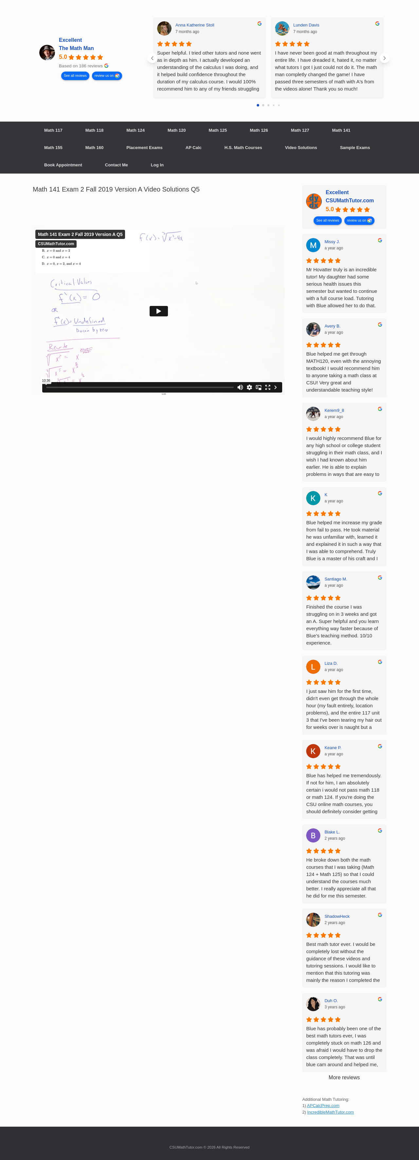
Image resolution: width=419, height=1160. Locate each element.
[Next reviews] (385, 58)
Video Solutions (301, 147)
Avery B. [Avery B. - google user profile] (332, 326)
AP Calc (194, 147)
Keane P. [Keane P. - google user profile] (332, 747)
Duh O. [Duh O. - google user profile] (331, 1000)
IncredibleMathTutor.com (330, 1112)
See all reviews (75, 75)
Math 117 (53, 130)
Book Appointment (63, 164)
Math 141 (341, 130)
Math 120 (177, 130)
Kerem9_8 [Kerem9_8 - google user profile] (334, 410)
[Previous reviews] (152, 58)
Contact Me (116, 164)
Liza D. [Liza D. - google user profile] (330, 663)
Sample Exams (355, 147)
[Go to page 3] (274, 105)
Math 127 (300, 130)
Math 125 (218, 130)
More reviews (344, 1077)
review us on (104, 75)
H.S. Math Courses (243, 147)
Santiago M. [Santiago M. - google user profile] (335, 579)
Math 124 (135, 130)
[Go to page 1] (263, 105)
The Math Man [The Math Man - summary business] (76, 48)
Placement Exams (144, 147)
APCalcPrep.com (323, 1105)
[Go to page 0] (258, 105)
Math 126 (259, 130)
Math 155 (53, 147)
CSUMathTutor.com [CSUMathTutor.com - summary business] (350, 200)
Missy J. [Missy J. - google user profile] (332, 241)
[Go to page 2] (268, 105)
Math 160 (94, 147)
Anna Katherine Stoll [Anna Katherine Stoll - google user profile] (194, 25)
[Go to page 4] (279, 105)
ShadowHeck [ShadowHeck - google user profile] (337, 916)
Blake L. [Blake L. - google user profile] (332, 832)
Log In (157, 164)
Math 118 (94, 130)
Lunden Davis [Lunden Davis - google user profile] (306, 25)
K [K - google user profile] (325, 494)
